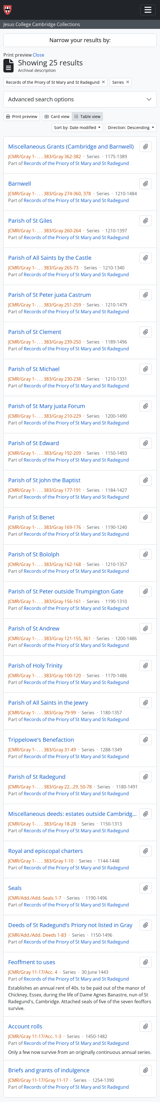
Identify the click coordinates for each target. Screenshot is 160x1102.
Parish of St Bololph (33, 554)
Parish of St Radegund (36, 776)
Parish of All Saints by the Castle (49, 257)
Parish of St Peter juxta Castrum (49, 294)
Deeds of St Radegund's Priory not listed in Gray (70, 925)
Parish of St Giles (30, 220)
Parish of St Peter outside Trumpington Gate (65, 591)
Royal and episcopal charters (45, 851)
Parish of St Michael (34, 369)
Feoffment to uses (31, 962)
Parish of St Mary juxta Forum (46, 406)
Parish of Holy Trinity (35, 665)
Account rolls (25, 1026)
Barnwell (19, 183)
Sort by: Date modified (75, 127)
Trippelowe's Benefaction (41, 739)
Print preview (21, 116)
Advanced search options (41, 99)
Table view (87, 116)
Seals (15, 888)
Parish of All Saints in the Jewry (48, 702)
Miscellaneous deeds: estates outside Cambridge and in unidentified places (72, 814)
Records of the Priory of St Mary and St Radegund (76, 163)
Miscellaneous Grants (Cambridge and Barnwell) (71, 146)
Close (38, 55)
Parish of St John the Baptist (44, 480)
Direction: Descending (129, 127)
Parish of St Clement (34, 332)
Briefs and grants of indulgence (48, 1070)
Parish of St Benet (31, 517)
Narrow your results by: (80, 40)
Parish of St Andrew (34, 628)
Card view (57, 116)
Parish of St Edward (33, 443)
